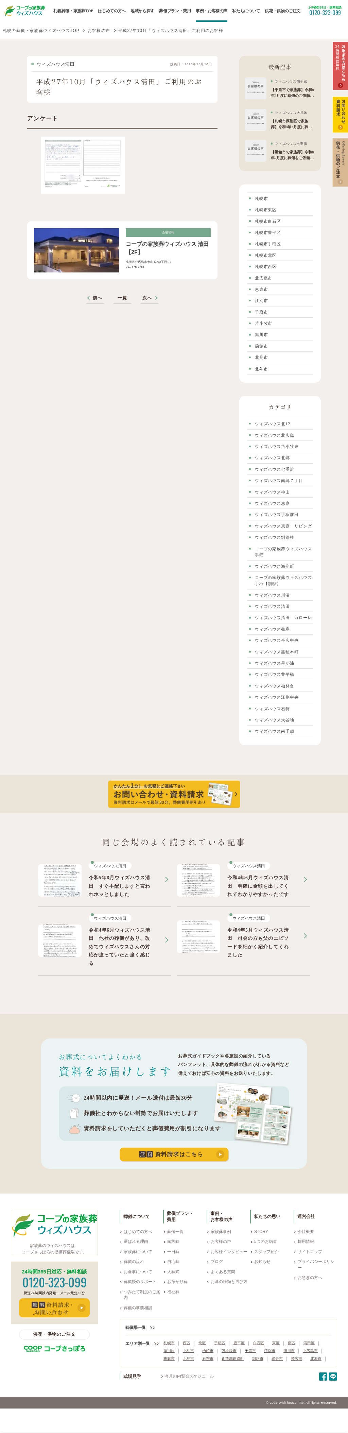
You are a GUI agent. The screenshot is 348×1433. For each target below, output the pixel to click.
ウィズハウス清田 (56, 64)
